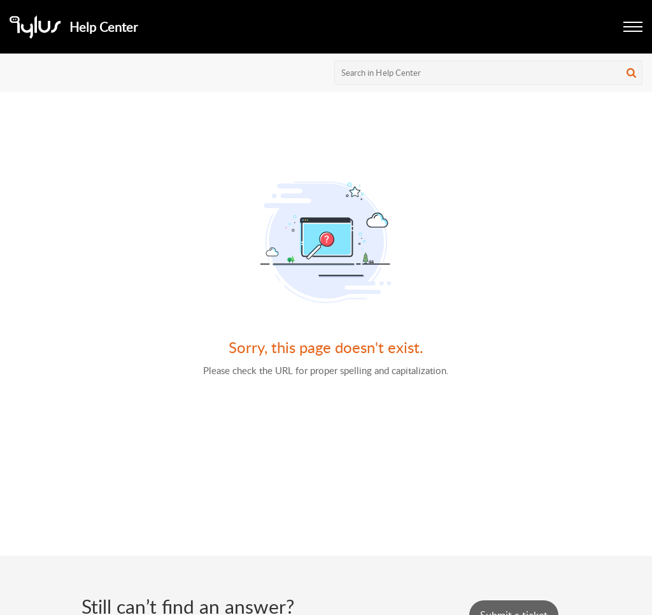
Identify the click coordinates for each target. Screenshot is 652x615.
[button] (632, 26)
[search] (488, 73)
